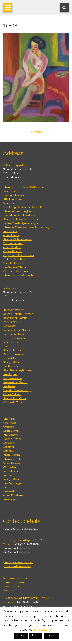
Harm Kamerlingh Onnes (18, 370)
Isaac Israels (10, 342)
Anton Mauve (11, 235)
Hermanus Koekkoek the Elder (21, 219)
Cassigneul (9, 443)
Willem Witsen (12, 394)
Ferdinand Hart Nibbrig (17, 330)
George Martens (13, 362)
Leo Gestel (9, 326)
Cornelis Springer (13, 263)
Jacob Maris (10, 231)
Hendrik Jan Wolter (14, 398)
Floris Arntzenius (13, 310)
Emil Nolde (9, 487)
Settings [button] (20, 635)
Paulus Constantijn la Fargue (20, 223)
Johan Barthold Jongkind (17, 211)
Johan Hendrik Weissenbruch (20, 275)
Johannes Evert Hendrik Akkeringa (24, 187)
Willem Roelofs (12, 251)
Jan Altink (9, 419)
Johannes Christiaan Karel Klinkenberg (26, 227)
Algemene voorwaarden (17, 578)
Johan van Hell (12, 459)
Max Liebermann (13, 354)
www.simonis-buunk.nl (17, 548)
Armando (8, 427)
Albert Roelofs (12, 247)
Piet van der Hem (13, 334)
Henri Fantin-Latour (15, 318)
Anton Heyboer (12, 463)
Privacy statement (14, 582)
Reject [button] (36, 635)
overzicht (36, 132)
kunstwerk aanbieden (17, 566)
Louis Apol (9, 191)
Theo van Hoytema (14, 338)
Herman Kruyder (13, 350)
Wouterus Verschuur (15, 271)
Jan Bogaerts (11, 435)
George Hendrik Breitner (18, 314)
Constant (8, 447)
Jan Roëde (9, 491)
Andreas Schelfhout (15, 259)
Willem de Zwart (13, 402)
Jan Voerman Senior (15, 382)
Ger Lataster (10, 471)
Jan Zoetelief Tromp (15, 267)
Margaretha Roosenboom (18, 255)
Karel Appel (10, 423)
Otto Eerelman (12, 199)
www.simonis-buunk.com (18, 606)
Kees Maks (9, 358)
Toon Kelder (10, 346)
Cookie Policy (11, 586)
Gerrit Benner (11, 431)
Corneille (8, 451)
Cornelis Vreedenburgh (17, 390)
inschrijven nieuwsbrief (18, 562)
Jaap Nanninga (12, 483)
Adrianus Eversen (13, 203)
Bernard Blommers (14, 195)
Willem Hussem (12, 467)
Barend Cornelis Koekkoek (19, 215)
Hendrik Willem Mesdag (17, 239)
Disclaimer (9, 590)
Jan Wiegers (10, 499)
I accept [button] (51, 635)
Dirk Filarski (10, 322)
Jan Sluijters (10, 374)
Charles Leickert (13, 243)
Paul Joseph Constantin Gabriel (22, 207)
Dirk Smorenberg (13, 378)
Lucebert (8, 475)
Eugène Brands (12, 439)
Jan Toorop (9, 386)
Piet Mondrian (11, 366)
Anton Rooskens (13, 495)
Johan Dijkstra (11, 455)
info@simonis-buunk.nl (17, 552)
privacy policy (43, 630)
